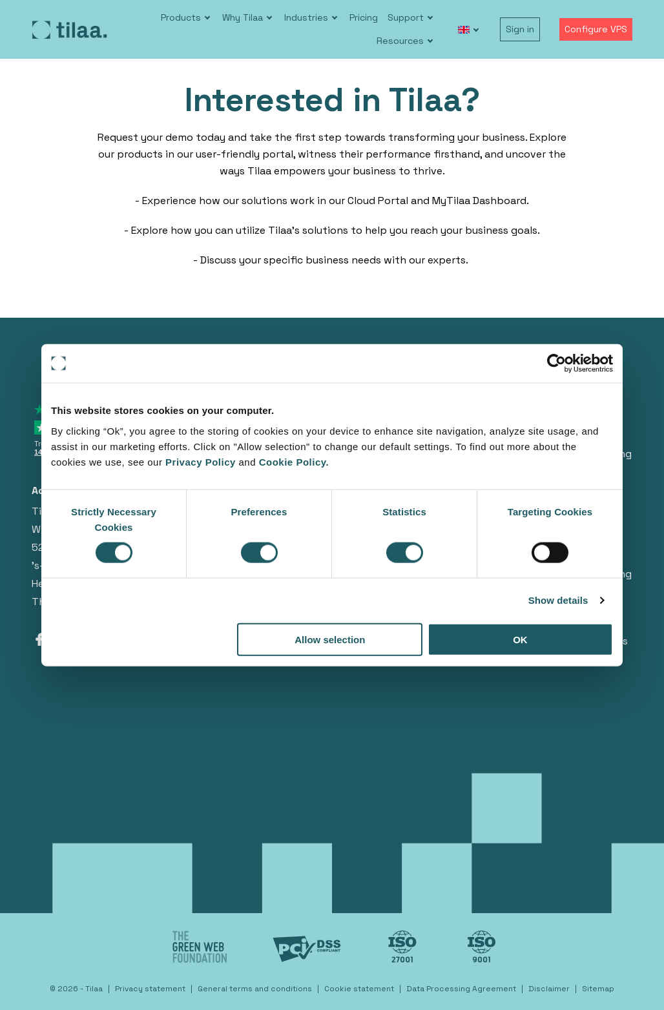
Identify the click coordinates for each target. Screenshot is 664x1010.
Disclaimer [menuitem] (549, 989)
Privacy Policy (201, 461)
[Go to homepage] (69, 30)
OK (520, 639)
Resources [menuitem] (400, 40)
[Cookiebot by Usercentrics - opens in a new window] (556, 363)
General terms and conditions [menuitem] (255, 989)
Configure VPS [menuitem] (596, 29)
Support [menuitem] (406, 17)
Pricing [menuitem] (363, 17)
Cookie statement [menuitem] (359, 989)
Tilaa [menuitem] (94, 989)
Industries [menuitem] (306, 17)
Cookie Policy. (294, 461)
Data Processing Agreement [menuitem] (461, 989)
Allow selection (330, 639)
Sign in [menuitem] (520, 29)
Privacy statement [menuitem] (150, 989)
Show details (558, 600)
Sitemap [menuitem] (598, 989)
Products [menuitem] (181, 17)
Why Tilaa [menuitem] (242, 17)
